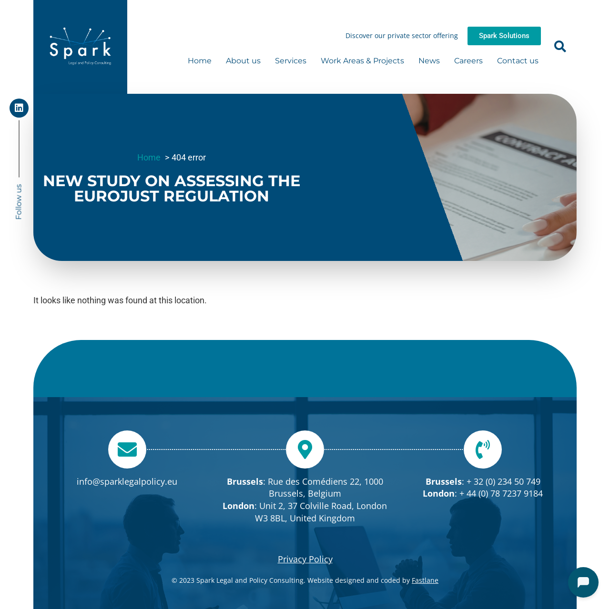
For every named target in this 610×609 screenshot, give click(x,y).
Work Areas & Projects (362, 60)
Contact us (518, 60)
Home (200, 60)
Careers (468, 60)
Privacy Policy (305, 559)
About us (243, 60)
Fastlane (425, 580)
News (429, 60)
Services (290, 60)
